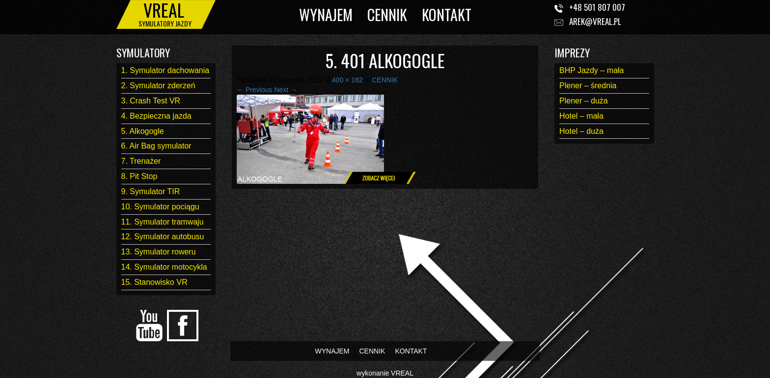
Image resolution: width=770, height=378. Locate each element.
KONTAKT (446, 14)
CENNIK (387, 14)
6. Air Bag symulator (156, 146)
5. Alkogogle (142, 131)
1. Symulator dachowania (165, 70)
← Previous (254, 90)
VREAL (402, 373)
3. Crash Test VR (151, 101)
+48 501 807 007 (597, 7)
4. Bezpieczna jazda (156, 116)
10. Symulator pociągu (160, 206)
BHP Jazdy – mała (591, 70)
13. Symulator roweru (158, 252)
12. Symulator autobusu (162, 236)
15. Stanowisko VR (154, 282)
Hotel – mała (581, 116)
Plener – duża (583, 101)
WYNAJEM (326, 14)
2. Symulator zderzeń (158, 85)
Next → (285, 90)
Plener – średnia (588, 85)
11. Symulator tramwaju (162, 222)
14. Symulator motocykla (164, 267)
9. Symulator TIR (150, 191)
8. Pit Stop (139, 176)
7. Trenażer (141, 161)
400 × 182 (347, 80)
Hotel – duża (581, 131)
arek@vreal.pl (595, 21)
